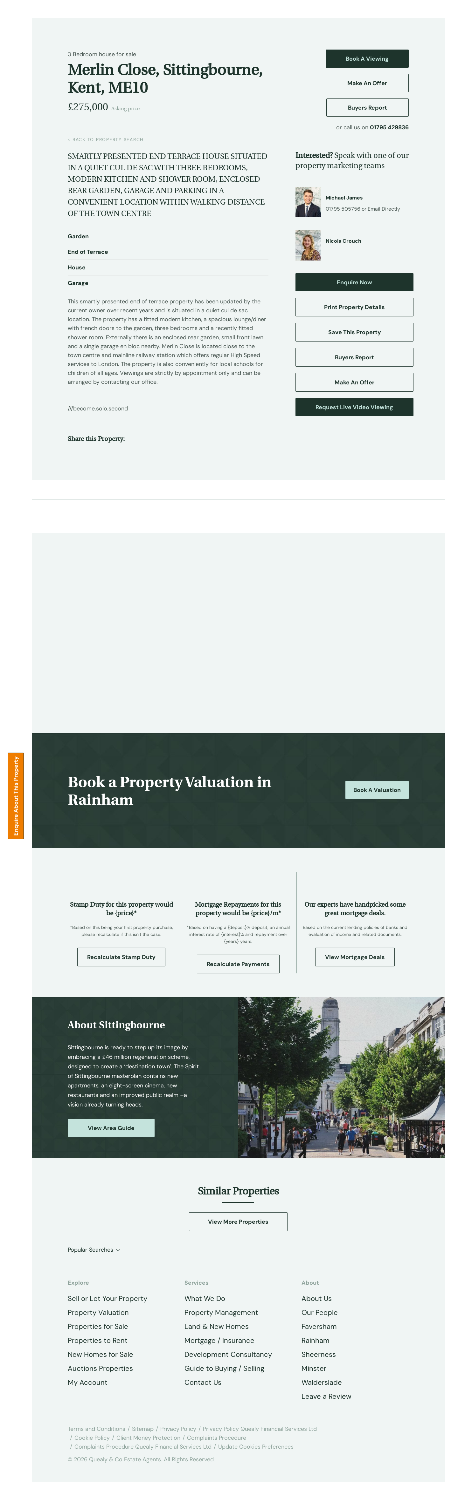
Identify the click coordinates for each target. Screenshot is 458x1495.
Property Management (221, 1312)
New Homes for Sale (100, 1354)
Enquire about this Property (16, 796)
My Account (88, 1382)
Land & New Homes (216, 1326)
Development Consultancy (228, 1354)
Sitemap (143, 1429)
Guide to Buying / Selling (224, 1368)
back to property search (106, 139)
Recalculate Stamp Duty (121, 957)
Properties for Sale (98, 1326)
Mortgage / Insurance (219, 1340)
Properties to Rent (98, 1340)
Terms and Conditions (96, 1429)
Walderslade (322, 1382)
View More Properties (238, 1222)
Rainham (316, 1340)
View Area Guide (111, 1128)
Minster (314, 1368)
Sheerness (319, 1354)
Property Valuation (98, 1312)
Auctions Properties (100, 1368)
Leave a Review (326, 1396)
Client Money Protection (148, 1438)
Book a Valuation (377, 790)
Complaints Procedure (216, 1438)
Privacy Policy (178, 1429)
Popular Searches (90, 1250)
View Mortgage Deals (355, 957)
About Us (317, 1298)
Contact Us (202, 1382)
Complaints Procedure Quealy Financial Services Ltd (143, 1447)
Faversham (319, 1326)
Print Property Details (354, 307)
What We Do (204, 1298)
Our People (320, 1312)
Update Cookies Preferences (256, 1447)
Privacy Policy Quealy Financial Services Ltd (260, 1429)
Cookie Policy (92, 1438)
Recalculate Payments (238, 964)
